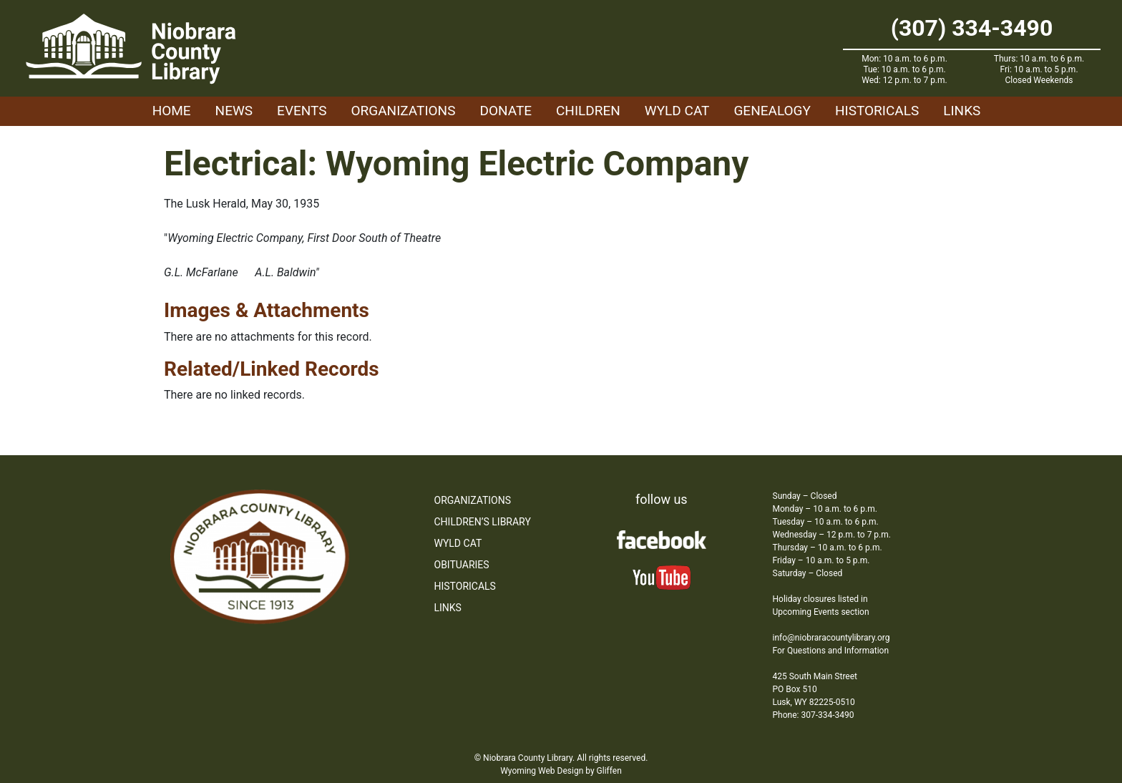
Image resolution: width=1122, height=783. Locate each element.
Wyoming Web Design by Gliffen (561, 771)
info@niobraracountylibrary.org (831, 638)
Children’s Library (482, 521)
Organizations (403, 110)
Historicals (877, 110)
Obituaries (461, 564)
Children (588, 110)
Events (301, 110)
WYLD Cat (677, 110)
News (234, 110)
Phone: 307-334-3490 (813, 715)
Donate (505, 110)
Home (171, 110)
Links (961, 110)
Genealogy (772, 110)
